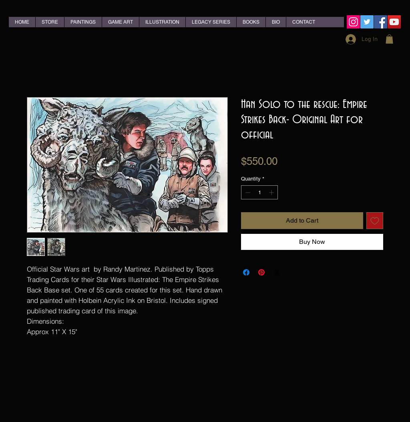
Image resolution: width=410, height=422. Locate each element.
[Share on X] (276, 272)
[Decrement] (247, 192)
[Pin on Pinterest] (261, 272)
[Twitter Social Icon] (367, 21)
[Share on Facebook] (246, 272)
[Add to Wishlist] (374, 220)
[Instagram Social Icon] (353, 21)
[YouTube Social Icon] (394, 21)
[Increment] (272, 192)
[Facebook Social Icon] (380, 21)
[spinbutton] (259, 192)
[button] (389, 39)
